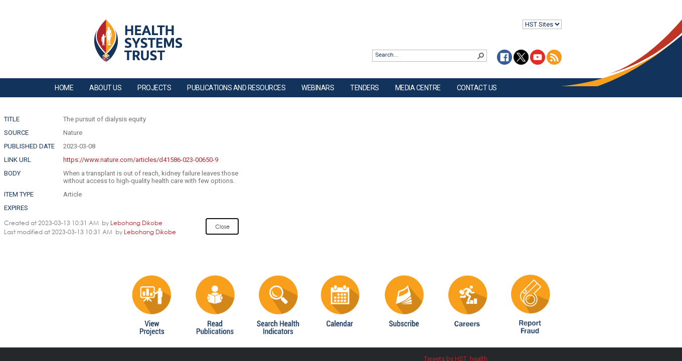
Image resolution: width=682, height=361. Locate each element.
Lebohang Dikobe (136, 222)
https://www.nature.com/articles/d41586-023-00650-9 (140, 159)
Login (8, 16)
